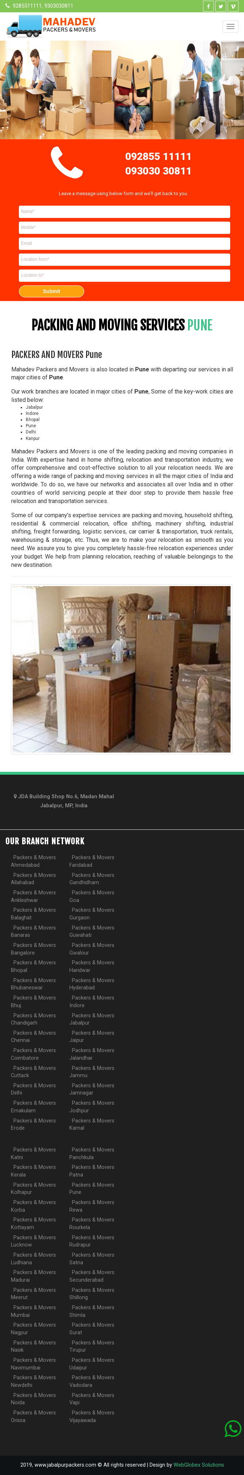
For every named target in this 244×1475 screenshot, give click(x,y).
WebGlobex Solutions (199, 1465)
